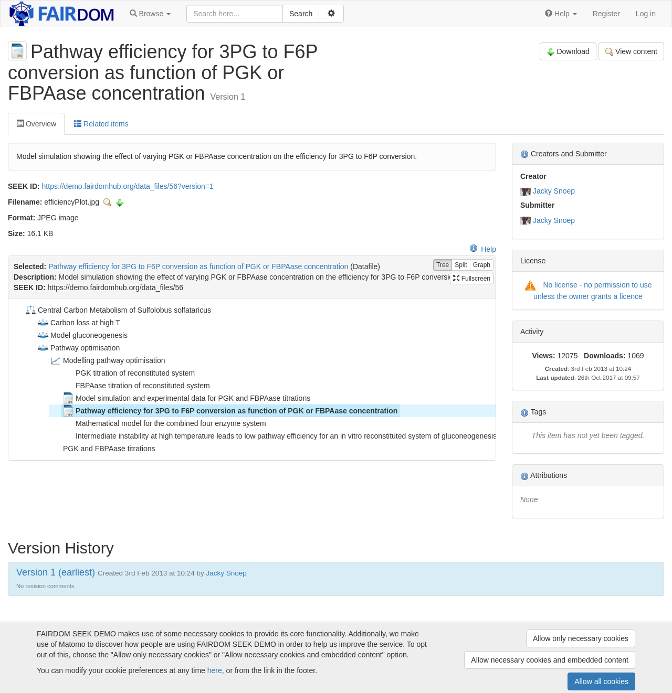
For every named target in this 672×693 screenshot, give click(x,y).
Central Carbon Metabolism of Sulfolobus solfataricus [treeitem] (117, 310)
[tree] (252, 379)
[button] (150, 14)
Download (568, 51)
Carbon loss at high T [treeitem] (78, 322)
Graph (481, 265)
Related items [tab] (101, 124)
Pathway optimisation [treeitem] (78, 348)
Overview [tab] (36, 124)
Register (606, 13)
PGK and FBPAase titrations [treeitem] (102, 448)
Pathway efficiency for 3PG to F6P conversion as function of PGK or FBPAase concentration (198, 266)
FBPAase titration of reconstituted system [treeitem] (136, 385)
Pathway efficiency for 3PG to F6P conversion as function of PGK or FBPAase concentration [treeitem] (229, 410)
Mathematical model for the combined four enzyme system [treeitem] (164, 423)
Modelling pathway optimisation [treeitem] (107, 360)
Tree (442, 265)
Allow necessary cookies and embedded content (549, 660)
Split (461, 265)
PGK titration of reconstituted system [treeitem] (128, 373)
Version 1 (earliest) (55, 572)
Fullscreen (471, 278)
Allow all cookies (601, 681)
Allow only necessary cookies (580, 638)
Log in (646, 13)
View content (631, 51)
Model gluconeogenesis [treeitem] (82, 335)
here (214, 670)
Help (482, 249)
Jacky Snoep (554, 191)
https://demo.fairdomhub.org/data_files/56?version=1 (128, 186)
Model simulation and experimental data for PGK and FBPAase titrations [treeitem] (186, 398)
